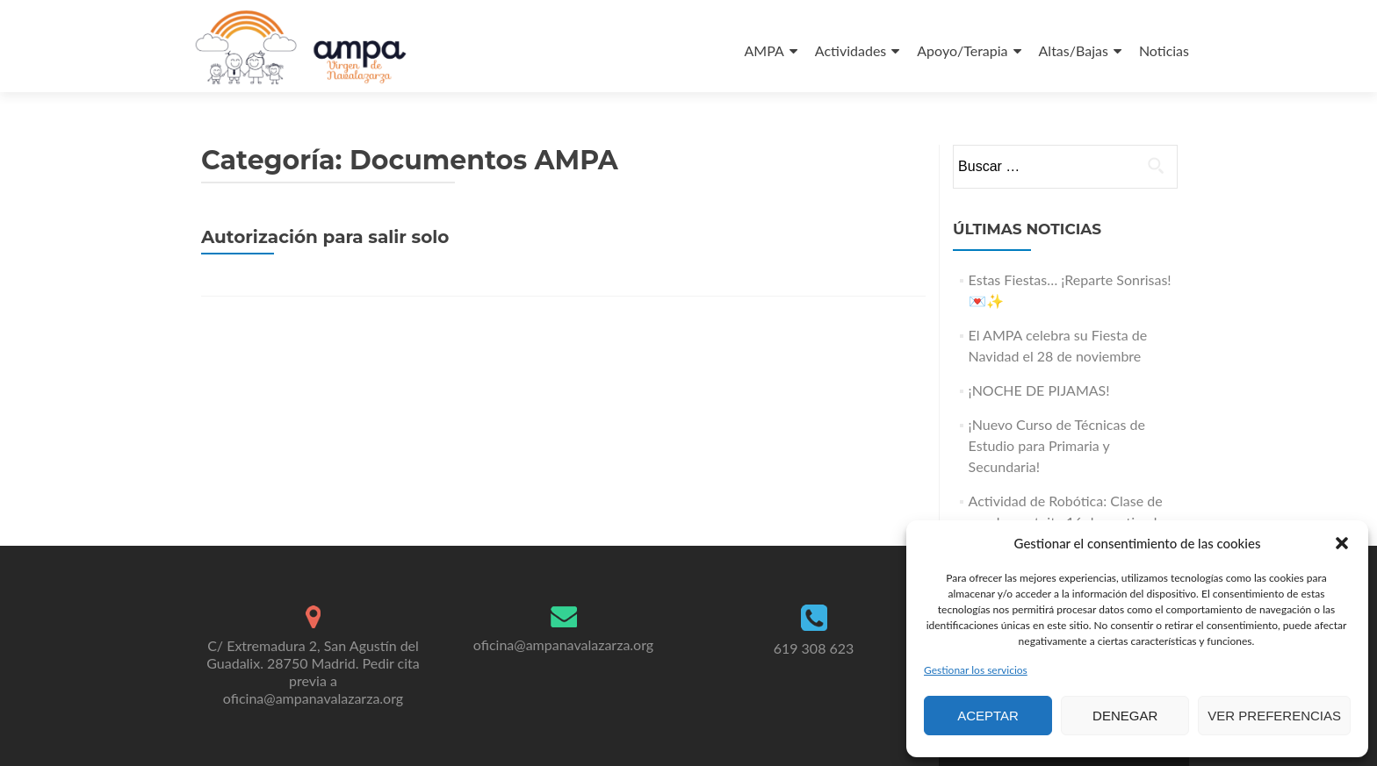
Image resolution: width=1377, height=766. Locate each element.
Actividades (850, 50)
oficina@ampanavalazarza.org (563, 644)
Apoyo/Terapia (962, 50)
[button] (1342, 543)
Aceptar (988, 715)
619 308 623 (814, 648)
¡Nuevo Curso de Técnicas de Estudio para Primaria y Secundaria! (1057, 445)
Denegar (1124, 715)
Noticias (1164, 50)
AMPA (764, 50)
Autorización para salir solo (325, 236)
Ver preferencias (1274, 715)
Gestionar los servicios (975, 670)
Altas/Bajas (1073, 50)
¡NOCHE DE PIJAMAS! (1039, 390)
